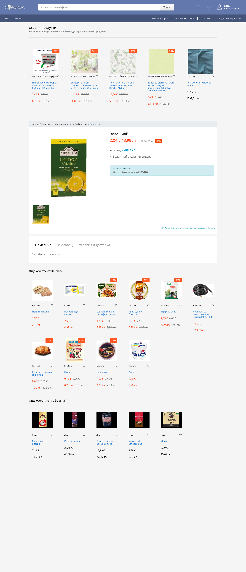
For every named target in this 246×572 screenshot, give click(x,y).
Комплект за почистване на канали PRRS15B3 (202, 314)
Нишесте (69, 372)
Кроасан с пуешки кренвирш (42, 373)
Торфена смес (168, 311)
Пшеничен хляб (40, 311)
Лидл (34, 435)
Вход (227, 5)
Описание (43, 245)
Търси (166, 7)
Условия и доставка (94, 245)
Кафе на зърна (72, 441)
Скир (131, 372)
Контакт (205, 18)
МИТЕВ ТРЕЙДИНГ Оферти (44, 76)
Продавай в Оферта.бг (229, 18)
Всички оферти (160, 18)
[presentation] (26, 77)
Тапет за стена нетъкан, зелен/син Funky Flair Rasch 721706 (122, 85)
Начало (35, 123)
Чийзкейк (101, 372)
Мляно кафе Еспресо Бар (135, 442)
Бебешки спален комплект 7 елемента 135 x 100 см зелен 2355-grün (84, 85)
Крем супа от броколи (136, 313)
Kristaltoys (191, 76)
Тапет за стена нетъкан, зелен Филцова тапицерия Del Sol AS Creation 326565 (161, 86)
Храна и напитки (63, 123)
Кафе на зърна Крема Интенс (104, 442)
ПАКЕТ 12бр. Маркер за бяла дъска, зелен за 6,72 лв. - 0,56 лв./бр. (45, 85)
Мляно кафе (167, 441)
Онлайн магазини (185, 18)
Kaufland (46, 123)
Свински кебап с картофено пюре (105, 313)
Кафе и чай (81, 123)
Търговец (65, 245)
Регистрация (231, 8)
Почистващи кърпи (71, 313)
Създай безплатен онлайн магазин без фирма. (188, 228)
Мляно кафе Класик (38, 442)
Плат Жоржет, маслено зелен (199, 84)
